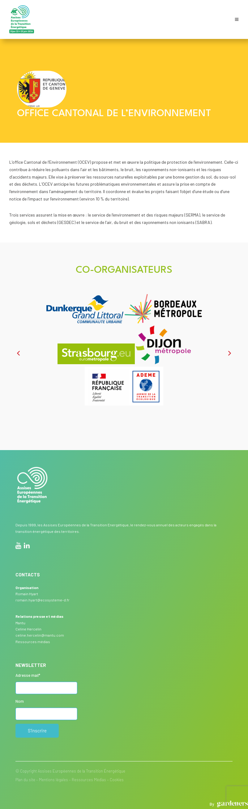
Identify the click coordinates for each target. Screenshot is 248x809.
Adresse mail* (27, 675)
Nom (19, 701)
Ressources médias (32, 641)
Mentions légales (53, 779)
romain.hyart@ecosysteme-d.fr (42, 600)
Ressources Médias (89, 779)
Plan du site (25, 779)
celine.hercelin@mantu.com (39, 635)
